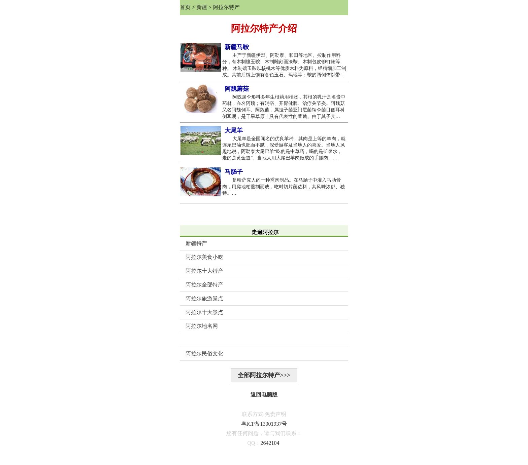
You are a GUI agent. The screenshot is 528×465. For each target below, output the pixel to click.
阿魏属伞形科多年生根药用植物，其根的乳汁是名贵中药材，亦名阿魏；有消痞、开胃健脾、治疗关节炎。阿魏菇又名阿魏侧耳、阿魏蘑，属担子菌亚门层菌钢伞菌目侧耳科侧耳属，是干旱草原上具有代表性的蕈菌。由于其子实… (283, 106)
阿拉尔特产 (226, 7)
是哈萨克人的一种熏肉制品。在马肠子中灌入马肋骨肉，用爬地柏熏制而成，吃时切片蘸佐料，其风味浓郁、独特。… (283, 186)
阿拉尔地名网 (202, 326)
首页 (185, 7)
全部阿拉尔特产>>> (264, 375)
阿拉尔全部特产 (204, 284)
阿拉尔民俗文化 (204, 353)
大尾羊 (234, 130)
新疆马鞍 (237, 47)
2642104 (270, 443)
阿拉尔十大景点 (204, 312)
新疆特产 (196, 243)
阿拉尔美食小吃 (204, 257)
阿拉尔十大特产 (204, 271)
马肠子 (234, 171)
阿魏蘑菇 (237, 88)
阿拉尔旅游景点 (204, 298)
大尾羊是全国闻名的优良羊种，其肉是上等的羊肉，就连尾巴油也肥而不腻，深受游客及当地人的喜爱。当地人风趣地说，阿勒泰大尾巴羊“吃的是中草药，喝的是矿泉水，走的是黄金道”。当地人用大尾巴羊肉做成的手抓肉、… (283, 148)
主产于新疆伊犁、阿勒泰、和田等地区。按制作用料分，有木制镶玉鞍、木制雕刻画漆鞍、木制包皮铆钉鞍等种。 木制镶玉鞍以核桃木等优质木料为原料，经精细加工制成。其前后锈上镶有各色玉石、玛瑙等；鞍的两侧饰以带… (284, 65)
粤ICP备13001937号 (264, 424)
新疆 (201, 7)
